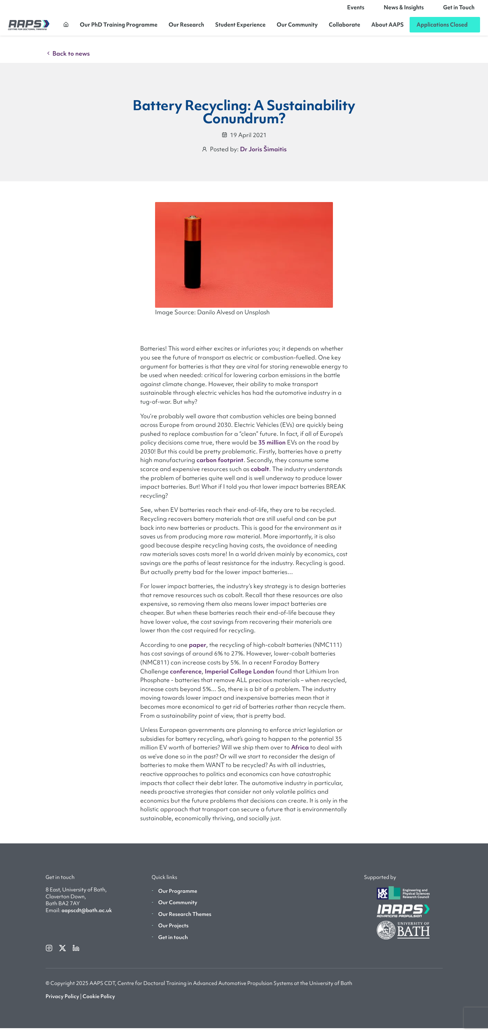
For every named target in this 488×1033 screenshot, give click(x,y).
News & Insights (404, 9)
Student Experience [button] (240, 27)
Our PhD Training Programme (118, 27)
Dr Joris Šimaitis (263, 154)
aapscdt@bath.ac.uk (86, 915)
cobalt (260, 474)
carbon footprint (220, 465)
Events (355, 9)
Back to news (68, 58)
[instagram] (50, 952)
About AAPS (387, 27)
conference (186, 676)
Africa (300, 752)
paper (197, 649)
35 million (272, 447)
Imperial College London (239, 676)
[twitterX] (63, 952)
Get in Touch (459, 9)
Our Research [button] (186, 27)
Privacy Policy (62, 1001)
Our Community (297, 27)
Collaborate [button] (344, 27)
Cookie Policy (99, 1001)
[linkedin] (76, 952)
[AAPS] (28, 27)
